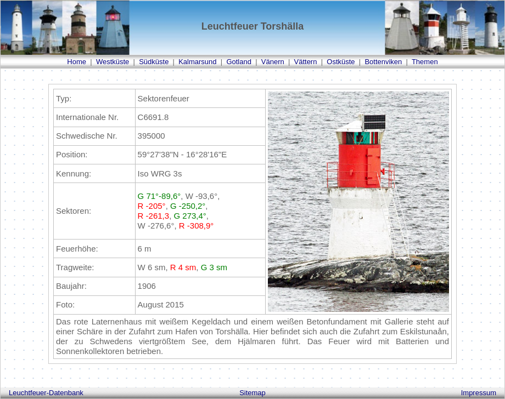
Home (76, 62)
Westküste (112, 62)
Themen (425, 62)
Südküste (154, 62)
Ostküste (341, 62)
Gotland (238, 62)
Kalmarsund (197, 62)
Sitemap (252, 393)
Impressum (478, 393)
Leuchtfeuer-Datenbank (46, 393)
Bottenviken (383, 62)
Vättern (305, 62)
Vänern (272, 62)
